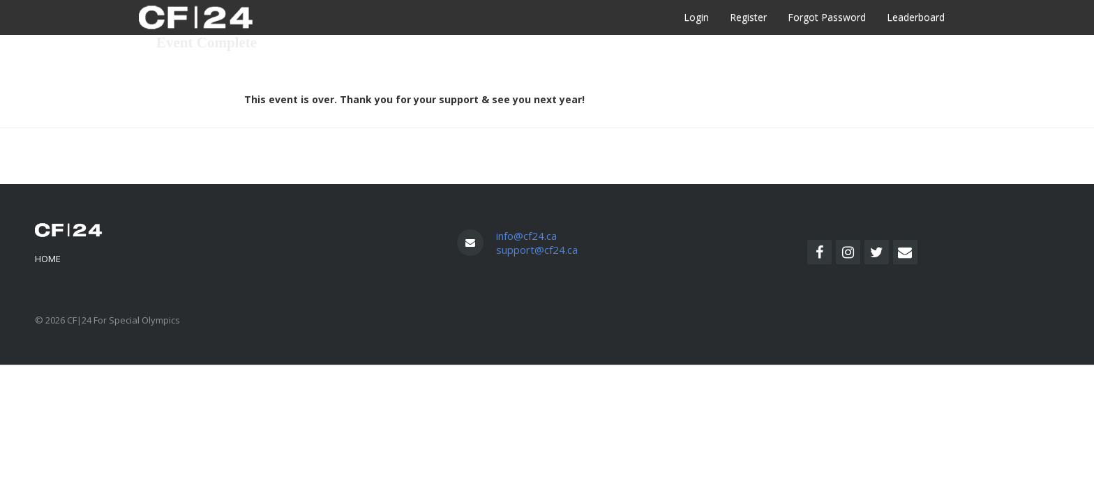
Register (748, 17)
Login (696, 17)
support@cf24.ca (537, 250)
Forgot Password (827, 17)
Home (48, 258)
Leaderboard (916, 17)
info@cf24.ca (526, 236)
